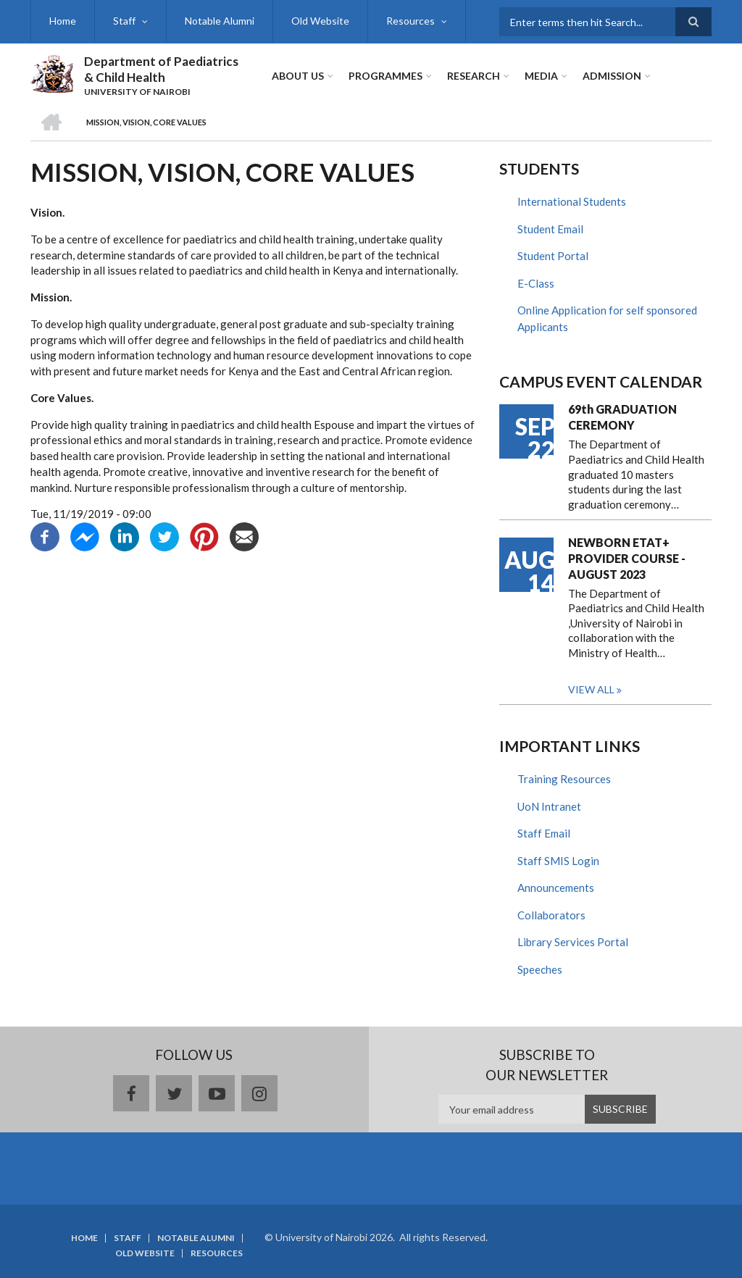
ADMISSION (612, 76)
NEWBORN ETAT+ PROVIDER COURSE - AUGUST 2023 (626, 558)
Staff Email (543, 833)
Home (62, 20)
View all (591, 689)
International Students (571, 201)
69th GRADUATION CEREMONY (622, 417)
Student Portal (552, 255)
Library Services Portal (572, 941)
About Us (298, 76)
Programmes (385, 76)
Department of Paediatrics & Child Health (161, 69)
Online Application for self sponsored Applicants (607, 318)
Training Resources (564, 778)
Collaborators (551, 915)
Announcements (555, 887)
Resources (410, 20)
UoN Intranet (549, 806)
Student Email (550, 228)
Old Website (320, 20)
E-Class (535, 283)
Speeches (539, 969)
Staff (124, 20)
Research (473, 76)
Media (541, 76)
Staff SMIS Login (558, 860)
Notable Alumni (219, 20)
